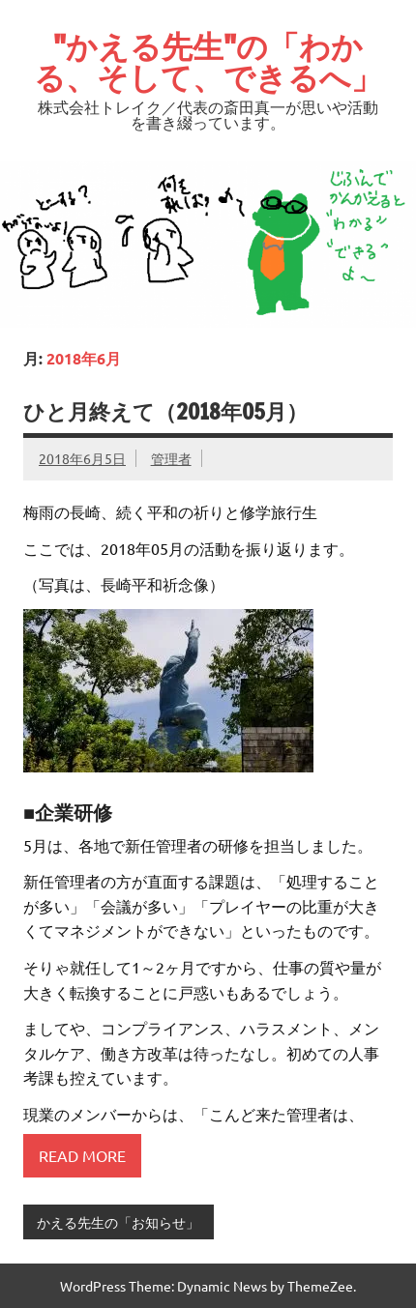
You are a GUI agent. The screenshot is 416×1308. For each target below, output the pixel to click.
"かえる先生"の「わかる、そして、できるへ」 (208, 62)
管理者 (171, 458)
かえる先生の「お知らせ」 (118, 1222)
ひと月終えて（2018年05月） (165, 411)
